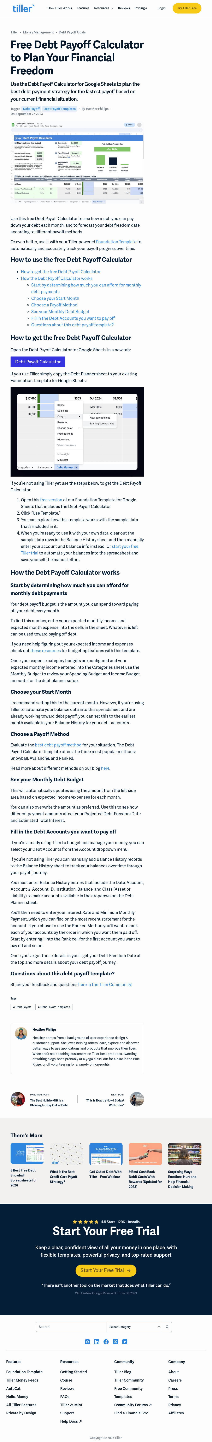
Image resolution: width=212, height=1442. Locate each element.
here (105, 768)
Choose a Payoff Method (54, 305)
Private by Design (21, 1413)
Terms (173, 1396)
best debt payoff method (58, 745)
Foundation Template (116, 242)
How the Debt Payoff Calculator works (57, 278)
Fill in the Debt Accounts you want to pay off (73, 318)
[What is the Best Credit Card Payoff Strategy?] (66, 1154)
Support (67, 1413)
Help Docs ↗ (71, 1421)
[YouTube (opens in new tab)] (124, 1341)
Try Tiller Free (187, 8)
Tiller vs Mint (71, 1405)
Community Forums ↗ (133, 1405)
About (173, 1371)
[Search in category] (134, 1327)
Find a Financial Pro (131, 1413)
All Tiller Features (21, 1405)
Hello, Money (17, 1396)
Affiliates (176, 1413)
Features (83, 8)
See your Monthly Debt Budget (60, 311)
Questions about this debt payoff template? (72, 325)
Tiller (118, 1438)
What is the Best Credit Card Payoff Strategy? (63, 1177)
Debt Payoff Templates (60, 109)
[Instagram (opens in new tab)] (87, 1341)
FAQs (65, 1396)
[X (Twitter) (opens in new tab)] (115, 1341)
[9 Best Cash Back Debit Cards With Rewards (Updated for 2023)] (145, 1154)
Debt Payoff (31, 109)
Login (162, 8)
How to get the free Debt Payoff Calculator (61, 271)
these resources (45, 650)
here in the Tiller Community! (105, 984)
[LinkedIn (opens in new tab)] (96, 1341)
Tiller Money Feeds (22, 1380)
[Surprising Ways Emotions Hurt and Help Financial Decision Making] (184, 1154)
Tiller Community (129, 1380)
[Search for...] (71, 1327)
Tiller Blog (122, 1371)
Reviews (124, 8)
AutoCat (13, 1388)
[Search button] (167, 1327)
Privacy (174, 1405)
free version (51, 500)
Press (173, 1388)
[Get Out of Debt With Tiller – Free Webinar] (106, 1154)
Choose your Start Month (55, 298)
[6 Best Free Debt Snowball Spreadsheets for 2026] (27, 1153)
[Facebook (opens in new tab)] (106, 1341)
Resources (104, 8)
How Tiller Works (60, 8)
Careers (175, 1380)
